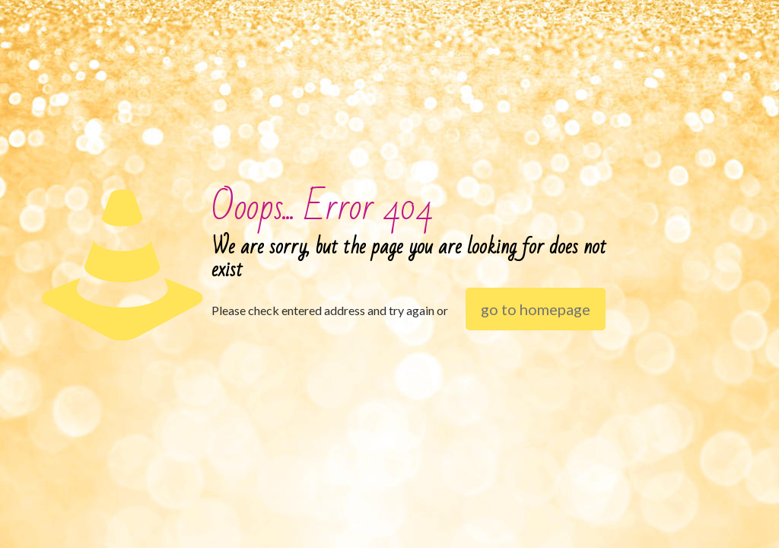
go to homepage (535, 309)
